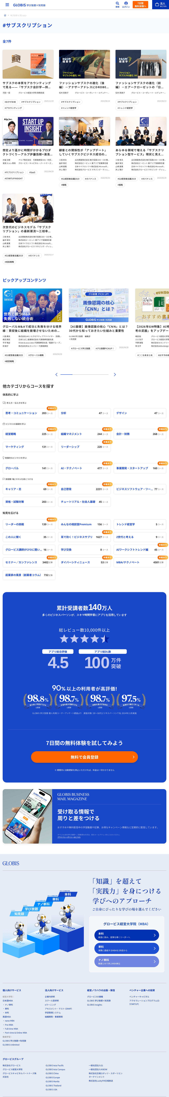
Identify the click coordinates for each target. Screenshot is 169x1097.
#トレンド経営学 (68, 107)
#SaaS (32, 172)
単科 (124, 948)
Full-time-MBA (11, 1028)
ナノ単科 (124, 961)
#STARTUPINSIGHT (14, 178)
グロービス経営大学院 (12, 1069)
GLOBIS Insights (94, 1004)
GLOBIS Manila (52, 1081)
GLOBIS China (52, 1073)
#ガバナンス (90, 178)
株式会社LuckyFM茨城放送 (101, 1080)
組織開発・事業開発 (54, 1016)
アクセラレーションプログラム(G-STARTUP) (144, 1002)
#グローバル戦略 (36, 355)
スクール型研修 (52, 1000)
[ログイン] (126, 4)
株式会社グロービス (11, 1065)
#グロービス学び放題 (80, 348)
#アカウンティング (13, 107)
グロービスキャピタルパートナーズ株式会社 (19, 1075)
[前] (56, 374)
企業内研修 (50, 996)
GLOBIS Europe (53, 1077)
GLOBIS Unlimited (11, 1044)
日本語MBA (8, 1000)
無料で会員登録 (84, 757)
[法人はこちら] (160, 4)
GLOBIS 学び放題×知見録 (14, 1040)
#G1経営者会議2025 (14, 355)
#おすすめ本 (10, 101)
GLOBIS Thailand (53, 1085)
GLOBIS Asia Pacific (55, 1065)
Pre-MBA (9, 1024)
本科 (124, 935)
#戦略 (63, 184)
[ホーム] (5, 15)
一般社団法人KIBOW (98, 1069)
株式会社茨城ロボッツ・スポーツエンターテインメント (105, 1075)
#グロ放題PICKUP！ (105, 348)
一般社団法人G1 (96, 1065)
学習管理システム (53, 1012)
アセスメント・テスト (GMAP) (58, 1008)
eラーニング (50, 1004)
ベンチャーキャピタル (139, 996)
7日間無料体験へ (140, 4)
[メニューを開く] (7, 4)
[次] (113, 374)
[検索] (117, 4)
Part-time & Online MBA (16, 1032)
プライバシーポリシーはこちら (69, 837)
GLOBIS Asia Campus (55, 1069)
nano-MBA (9, 1020)
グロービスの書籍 (95, 996)
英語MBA (7, 1016)
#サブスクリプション (30, 101)
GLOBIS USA (51, 1089)
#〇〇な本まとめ (144, 355)
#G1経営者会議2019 (70, 178)
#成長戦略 (9, 261)
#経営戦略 (9, 361)
